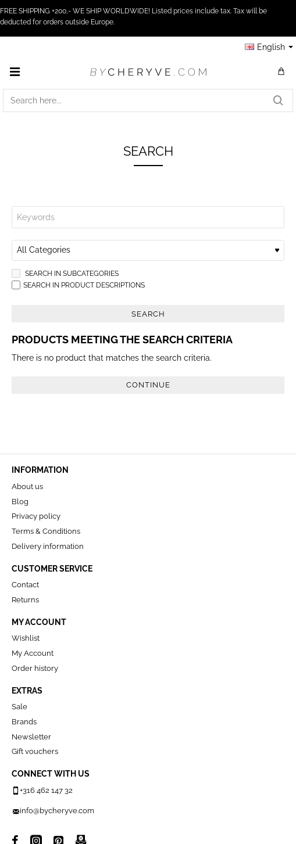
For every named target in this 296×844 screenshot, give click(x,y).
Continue (148, 384)
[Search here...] (278, 100)
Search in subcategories (65, 273)
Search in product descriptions (78, 285)
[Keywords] (148, 217)
